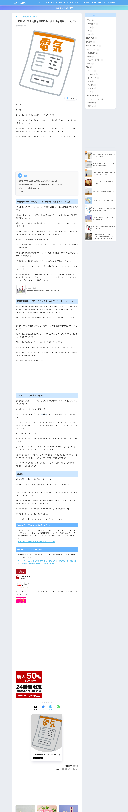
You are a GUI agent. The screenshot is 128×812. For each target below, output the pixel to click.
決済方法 (41, 2)
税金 (91, 64)
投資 (91, 27)
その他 (77, 2)
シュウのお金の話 (21, 2)
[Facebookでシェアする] (43, 707)
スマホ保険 (93, 24)
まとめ (21, 191)
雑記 (91, 34)
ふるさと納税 (93, 50)
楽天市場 (92, 85)
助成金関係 (93, 53)
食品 (91, 92)
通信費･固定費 (68, 2)
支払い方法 (91, 38)
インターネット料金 (95, 99)
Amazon (92, 71)
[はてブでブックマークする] (50, 707)
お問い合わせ (111, 2)
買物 (60, 2)
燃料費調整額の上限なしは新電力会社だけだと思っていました (39, 181)
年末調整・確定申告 (95, 60)
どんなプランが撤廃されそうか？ (29, 188)
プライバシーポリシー (98, 2)
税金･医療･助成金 (51, 2)
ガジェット (93, 75)
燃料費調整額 (66, 769)
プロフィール (85, 2)
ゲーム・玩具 (93, 78)
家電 (91, 82)
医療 (91, 57)
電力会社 (75, 769)
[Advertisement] (47, 155)
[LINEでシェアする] (58, 707)
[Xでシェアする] (35, 707)
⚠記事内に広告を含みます (64, 8)
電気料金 (75, 766)
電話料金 (92, 106)
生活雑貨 (92, 88)
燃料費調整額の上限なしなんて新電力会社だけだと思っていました (40, 184)
